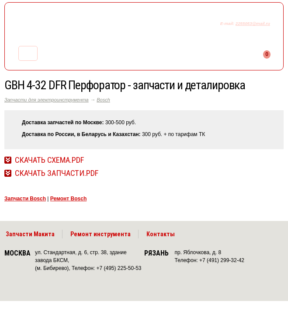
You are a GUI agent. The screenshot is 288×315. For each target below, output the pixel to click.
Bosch (103, 99)
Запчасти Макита (30, 234)
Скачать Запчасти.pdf (56, 173)
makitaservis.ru (77, 25)
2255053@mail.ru (253, 23)
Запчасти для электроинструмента (46, 99)
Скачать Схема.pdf (49, 160)
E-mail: (228, 23)
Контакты (160, 234)
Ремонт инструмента (100, 234)
